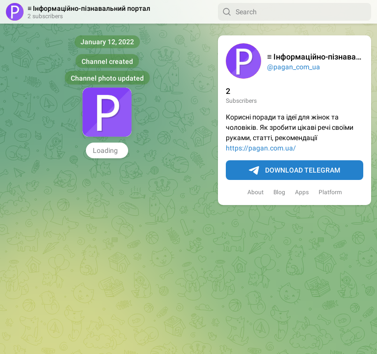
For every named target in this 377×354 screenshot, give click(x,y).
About (255, 192)
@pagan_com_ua (293, 67)
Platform (330, 192)
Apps (302, 192)
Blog (279, 192)
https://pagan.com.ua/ (261, 148)
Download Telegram (294, 170)
